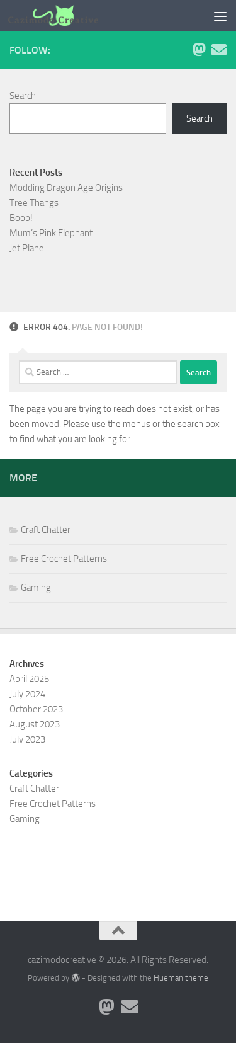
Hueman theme (181, 978)
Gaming (36, 587)
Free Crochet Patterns (64, 558)
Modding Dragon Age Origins (66, 187)
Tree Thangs (34, 202)
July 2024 (27, 694)
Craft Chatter (45, 529)
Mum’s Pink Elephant (51, 233)
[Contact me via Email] (219, 49)
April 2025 (29, 679)
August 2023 (34, 724)
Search (22, 95)
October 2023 (36, 709)
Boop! (21, 218)
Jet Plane (26, 248)
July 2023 (27, 739)
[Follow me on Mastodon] (198, 49)
